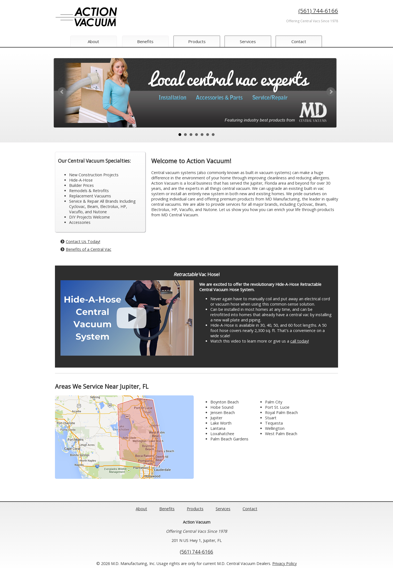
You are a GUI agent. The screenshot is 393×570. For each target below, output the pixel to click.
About (93, 41)
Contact (301, 41)
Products (197, 41)
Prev (62, 91)
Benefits (145, 41)
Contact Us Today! (80, 241)
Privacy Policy (284, 563)
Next (330, 91)
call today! (299, 341)
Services (249, 41)
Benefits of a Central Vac (86, 249)
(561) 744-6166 (318, 10)
